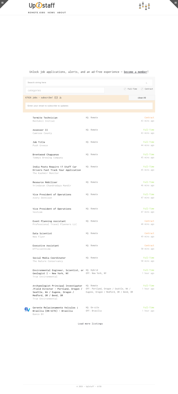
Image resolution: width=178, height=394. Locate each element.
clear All (142, 97)
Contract (149, 89)
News (51, 12)
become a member (135, 71)
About (61, 12)
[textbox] (55, 90)
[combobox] (65, 90)
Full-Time (132, 89)
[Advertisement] (89, 42)
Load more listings (90, 323)
